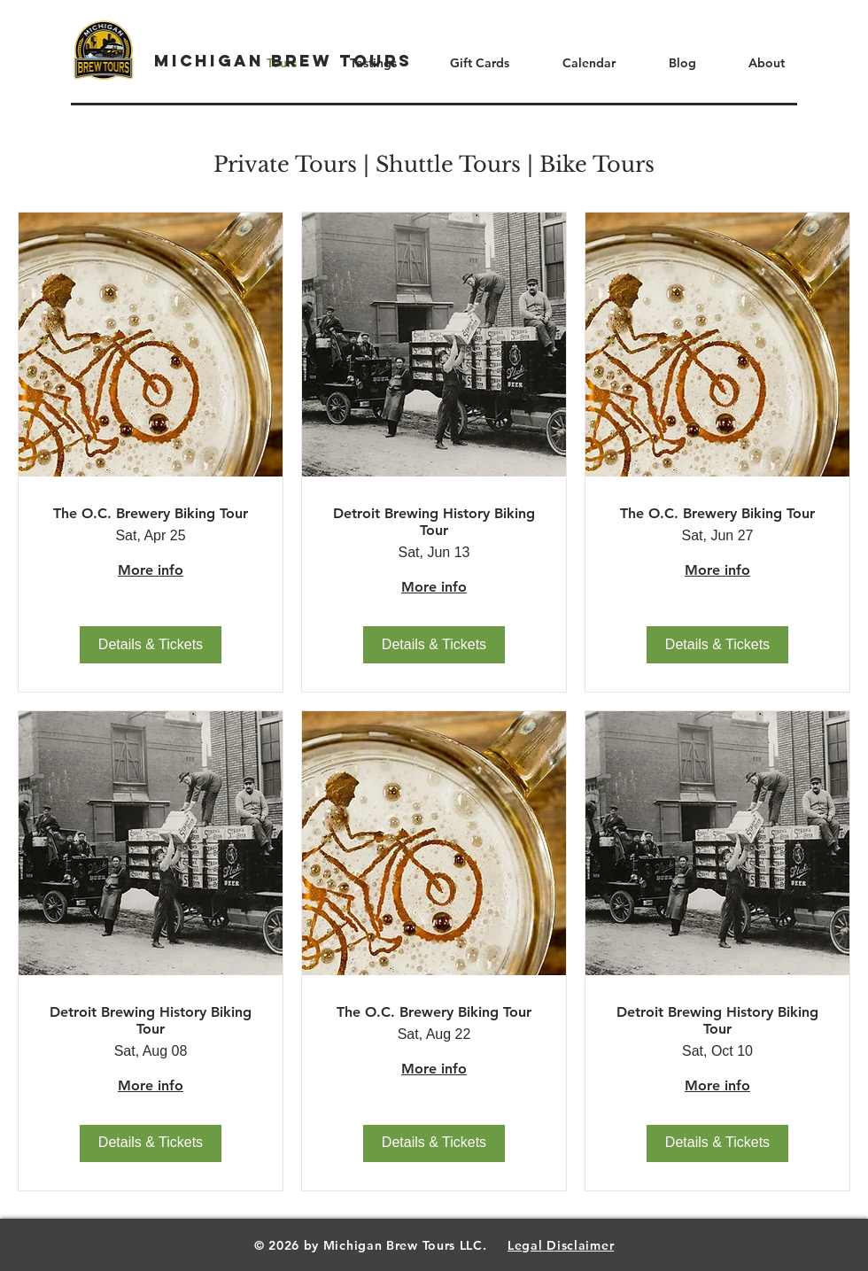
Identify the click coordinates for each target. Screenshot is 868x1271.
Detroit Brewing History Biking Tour (434, 522)
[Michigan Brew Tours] (283, 61)
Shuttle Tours (448, 164)
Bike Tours (597, 164)
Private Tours (285, 164)
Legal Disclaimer (561, 1245)
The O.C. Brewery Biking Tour (150, 513)
